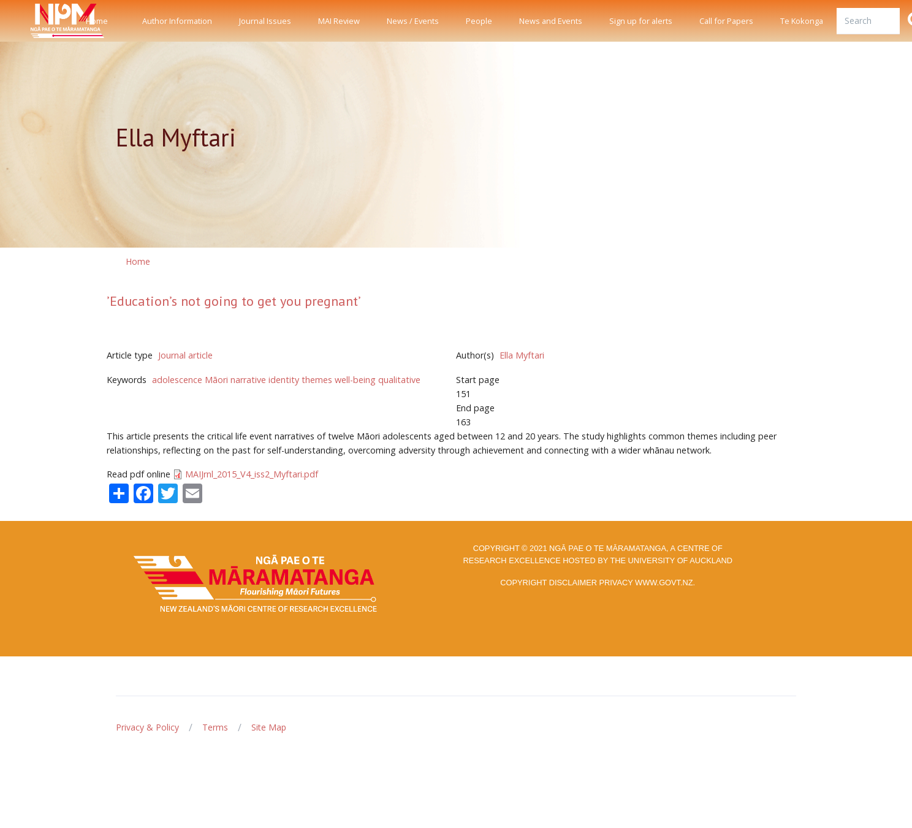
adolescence (177, 380)
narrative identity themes (281, 380)
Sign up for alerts (640, 20)
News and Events (550, 20)
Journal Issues (265, 20)
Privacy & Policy (147, 727)
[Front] (37, 21)
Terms (215, 727)
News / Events (413, 20)
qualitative (399, 380)
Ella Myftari (522, 355)
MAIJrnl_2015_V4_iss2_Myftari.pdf (251, 474)
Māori (216, 380)
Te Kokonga (801, 20)
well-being (355, 380)
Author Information (177, 20)
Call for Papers (726, 20)
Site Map (268, 727)
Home (97, 20)
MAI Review (339, 20)
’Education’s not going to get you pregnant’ (234, 301)
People (479, 20)
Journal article (185, 355)
